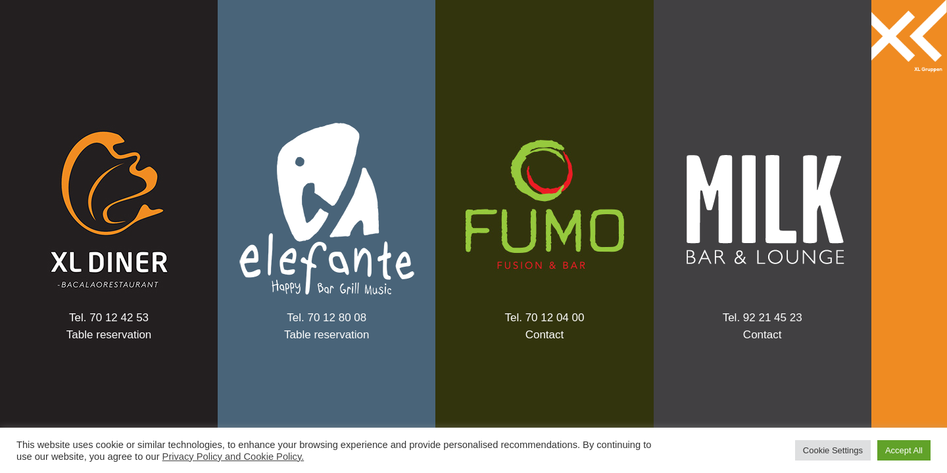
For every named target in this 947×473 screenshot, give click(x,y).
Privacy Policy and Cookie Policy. (233, 456)
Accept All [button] (904, 450)
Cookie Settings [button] (833, 450)
